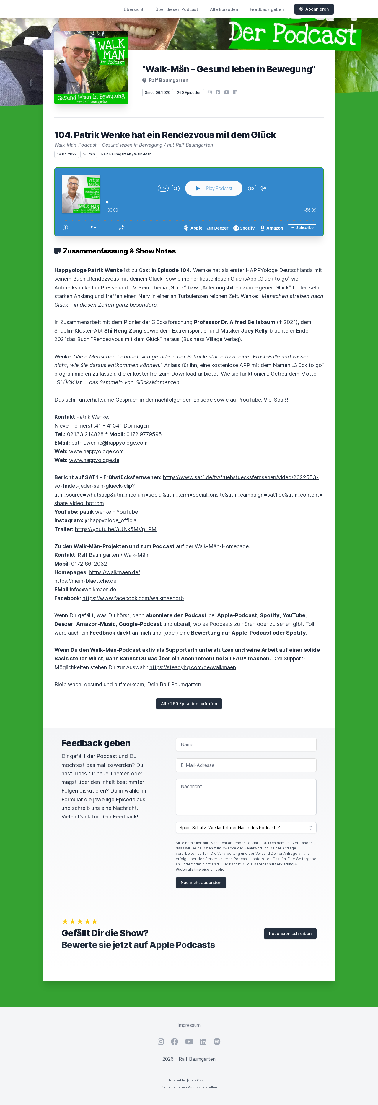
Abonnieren (314, 9)
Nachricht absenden (201, 882)
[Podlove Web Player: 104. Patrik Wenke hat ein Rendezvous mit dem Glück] (189, 202)
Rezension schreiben (290, 933)
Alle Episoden (224, 9)
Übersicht (134, 9)
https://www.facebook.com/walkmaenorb (133, 598)
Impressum (189, 1025)
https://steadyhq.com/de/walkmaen (192, 667)
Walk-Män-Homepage (222, 546)
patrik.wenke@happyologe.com (109, 443)
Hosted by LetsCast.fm (189, 1080)
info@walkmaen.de (93, 589)
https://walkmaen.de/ (114, 572)
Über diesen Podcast (176, 9)
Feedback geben (267, 9)
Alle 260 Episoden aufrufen (189, 703)
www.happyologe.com (96, 451)
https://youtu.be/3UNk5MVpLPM (116, 529)
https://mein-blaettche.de (85, 581)
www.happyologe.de (94, 460)
